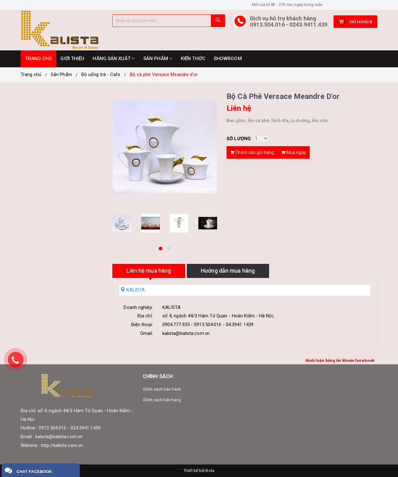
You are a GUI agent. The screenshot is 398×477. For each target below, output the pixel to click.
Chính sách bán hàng (162, 400)
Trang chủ (31, 74)
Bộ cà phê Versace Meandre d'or (164, 74)
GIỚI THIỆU (72, 58)
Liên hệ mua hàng (148, 270)
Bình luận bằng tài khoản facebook (340, 360)
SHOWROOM (228, 58)
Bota (210, 470)
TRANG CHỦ (38, 58)
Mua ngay (293, 152)
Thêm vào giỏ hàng (252, 152)
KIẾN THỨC (193, 58)
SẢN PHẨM (157, 58)
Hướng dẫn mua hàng (228, 270)
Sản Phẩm (61, 74)
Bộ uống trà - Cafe (100, 74)
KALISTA (132, 290)
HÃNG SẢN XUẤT (114, 58)
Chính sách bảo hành (162, 389)
